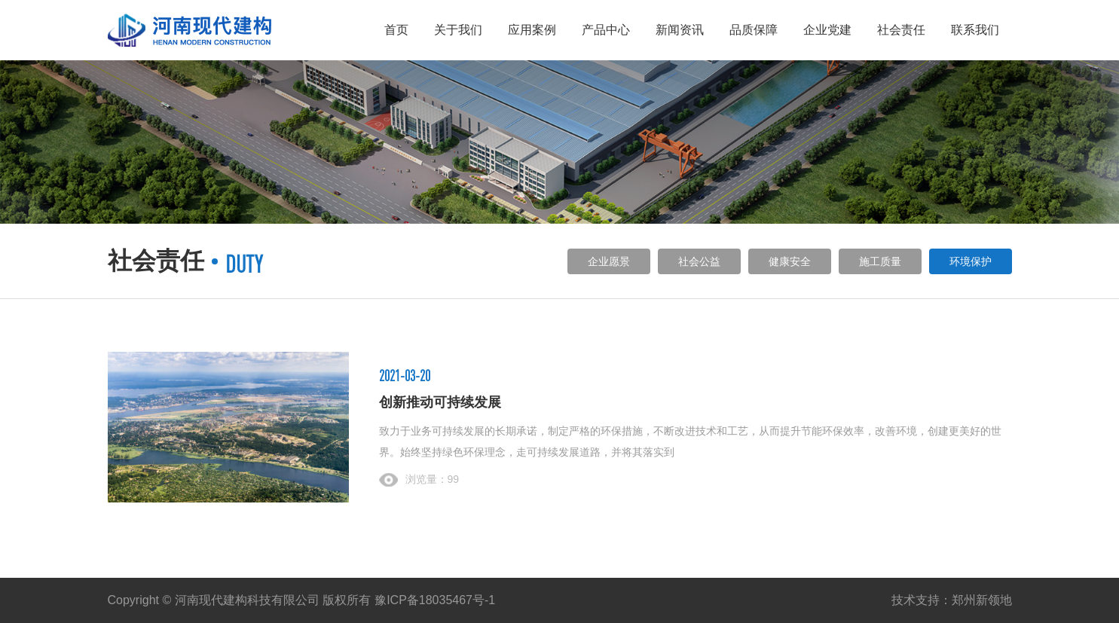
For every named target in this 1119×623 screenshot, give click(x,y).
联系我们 (975, 29)
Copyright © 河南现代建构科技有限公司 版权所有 (239, 600)
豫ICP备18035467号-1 (435, 600)
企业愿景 (609, 261)
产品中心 (606, 29)
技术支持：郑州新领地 (951, 600)
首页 (396, 29)
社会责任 (901, 29)
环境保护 (970, 261)
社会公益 (699, 261)
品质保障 (753, 29)
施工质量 (880, 261)
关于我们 (458, 29)
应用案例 (532, 29)
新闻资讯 (680, 29)
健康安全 (790, 261)
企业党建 (827, 29)
